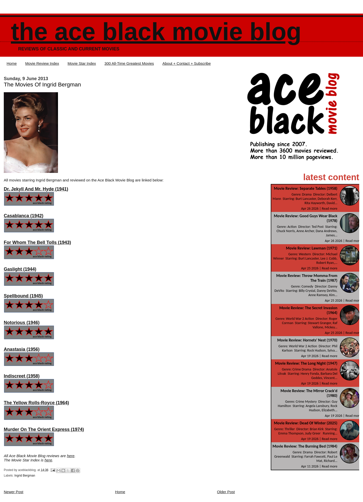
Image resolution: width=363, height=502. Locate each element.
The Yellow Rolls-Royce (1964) (36, 402)
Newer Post (13, 492)
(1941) (36, 189)
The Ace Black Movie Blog (156, 31)
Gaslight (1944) (20, 269)
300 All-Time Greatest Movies (129, 63)
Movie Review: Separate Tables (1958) (306, 188)
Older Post (226, 492)
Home (12, 63)
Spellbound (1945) (23, 295)
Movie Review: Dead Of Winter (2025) (306, 423)
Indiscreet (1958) (22, 376)
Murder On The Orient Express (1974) (44, 429)
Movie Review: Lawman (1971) (311, 248)
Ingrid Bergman (24, 475)
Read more (329, 208)
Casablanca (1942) (23, 215)
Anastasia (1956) (22, 349)
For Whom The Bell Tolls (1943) (37, 242)
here (70, 456)
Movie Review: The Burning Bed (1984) (305, 446)
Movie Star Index (82, 63)
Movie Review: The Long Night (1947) (306, 363)
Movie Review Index (42, 63)
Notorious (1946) (22, 322)
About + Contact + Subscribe (186, 63)
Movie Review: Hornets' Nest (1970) (307, 340)
